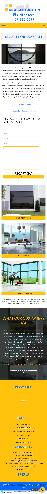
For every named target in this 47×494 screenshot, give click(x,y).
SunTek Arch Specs (23, 104)
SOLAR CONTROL (23, 424)
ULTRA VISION (23, 439)
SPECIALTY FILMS (23, 435)
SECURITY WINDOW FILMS (23, 431)
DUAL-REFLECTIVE (24, 428)
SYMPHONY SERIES (23, 442)
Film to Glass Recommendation (23, 111)
